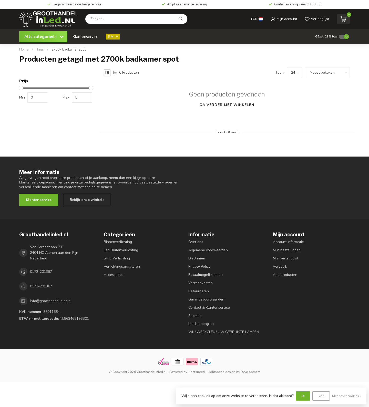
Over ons (195, 241)
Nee (321, 395)
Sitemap (195, 315)
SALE (113, 36)
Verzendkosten (200, 282)
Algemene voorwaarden (208, 250)
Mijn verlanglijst (285, 258)
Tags (40, 49)
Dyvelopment (250, 372)
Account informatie (288, 241)
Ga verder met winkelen (226, 104)
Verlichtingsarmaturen (122, 266)
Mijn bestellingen (287, 250)
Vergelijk (280, 266)
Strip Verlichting (117, 258)
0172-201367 (41, 271)
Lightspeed (196, 372)
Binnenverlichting (118, 241)
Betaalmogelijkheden (205, 274)
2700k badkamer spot (69, 49)
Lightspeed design (221, 372)
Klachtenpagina (201, 323)
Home (24, 49)
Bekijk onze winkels (87, 199)
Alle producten (285, 274)
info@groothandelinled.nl (50, 300)
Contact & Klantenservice (209, 307)
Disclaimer (196, 258)
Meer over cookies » (346, 396)
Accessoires (114, 274)
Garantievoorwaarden (206, 299)
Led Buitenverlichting (121, 250)
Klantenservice (85, 36)
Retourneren (198, 291)
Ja (303, 395)
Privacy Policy (199, 266)
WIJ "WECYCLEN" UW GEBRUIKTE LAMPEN (223, 332)
